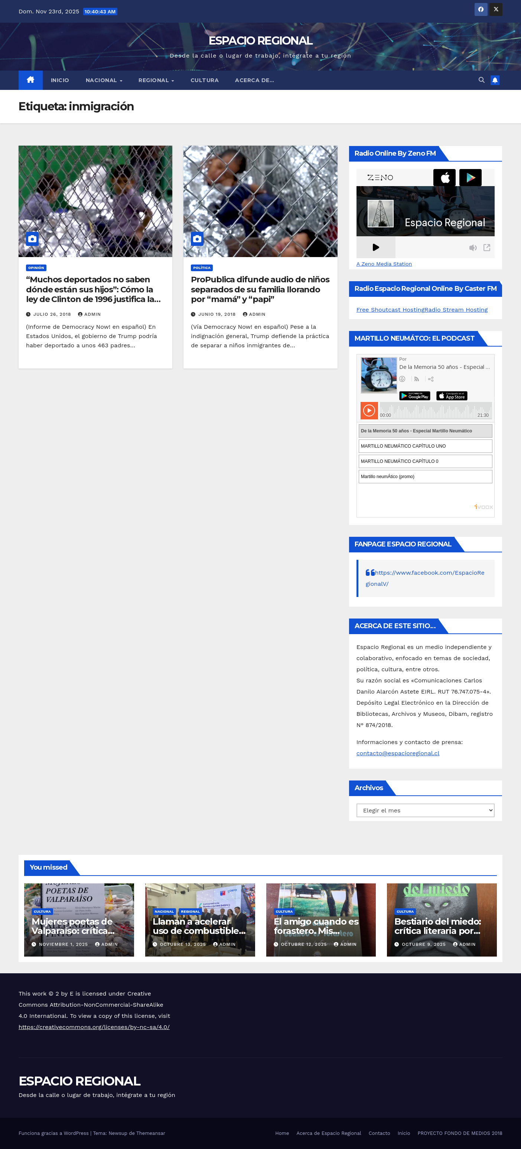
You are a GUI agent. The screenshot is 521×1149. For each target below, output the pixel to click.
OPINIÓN (36, 268)
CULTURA (205, 80)
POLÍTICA (202, 268)
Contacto (379, 1133)
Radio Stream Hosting (456, 309)
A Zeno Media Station (384, 264)
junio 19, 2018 (218, 314)
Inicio (60, 80)
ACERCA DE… (254, 80)
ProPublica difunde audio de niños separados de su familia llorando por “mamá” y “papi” (260, 289)
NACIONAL (102, 80)
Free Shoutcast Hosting (390, 309)
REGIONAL (155, 80)
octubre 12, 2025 (305, 944)
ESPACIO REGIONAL (261, 41)
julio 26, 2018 (53, 314)
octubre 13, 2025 (184, 944)
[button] (482, 80)
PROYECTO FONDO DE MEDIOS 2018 (460, 1133)
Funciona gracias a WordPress (54, 1133)
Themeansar (150, 1133)
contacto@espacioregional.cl (398, 753)
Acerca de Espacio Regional (328, 1133)
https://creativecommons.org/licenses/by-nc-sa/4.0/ (94, 1026)
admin (89, 314)
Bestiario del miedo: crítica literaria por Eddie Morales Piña (437, 930)
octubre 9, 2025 (425, 944)
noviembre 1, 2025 (64, 944)
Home (282, 1133)
